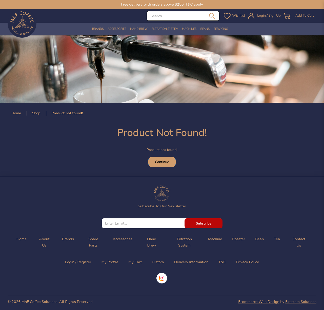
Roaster (238, 238)
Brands (68, 238)
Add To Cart (304, 15)
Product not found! (67, 113)
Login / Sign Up (266, 15)
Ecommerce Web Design (258, 301)
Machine (215, 238)
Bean (259, 238)
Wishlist (234, 15)
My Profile (109, 261)
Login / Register (78, 261)
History (158, 261)
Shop (36, 113)
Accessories (122, 238)
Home (16, 113)
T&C (222, 261)
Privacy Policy (247, 261)
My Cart (134, 261)
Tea (277, 238)
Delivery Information (191, 261)
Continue (162, 162)
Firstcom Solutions (300, 301)
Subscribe (203, 223)
